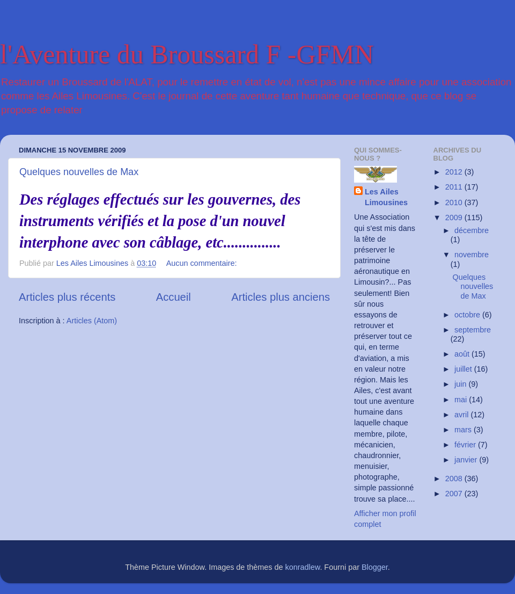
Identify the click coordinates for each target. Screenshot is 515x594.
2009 (455, 217)
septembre (472, 329)
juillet (464, 369)
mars (464, 429)
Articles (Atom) (92, 320)
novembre (471, 254)
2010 (455, 202)
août (463, 354)
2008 (455, 478)
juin (461, 384)
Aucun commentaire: (202, 263)
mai (461, 399)
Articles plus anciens (280, 297)
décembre (471, 230)
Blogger (375, 567)
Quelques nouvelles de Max (78, 171)
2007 (455, 493)
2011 (455, 187)
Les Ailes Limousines (386, 197)
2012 (455, 172)
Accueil (173, 297)
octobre (468, 314)
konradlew (302, 567)
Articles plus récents (67, 297)
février (466, 444)
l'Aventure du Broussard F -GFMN (187, 54)
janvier (466, 459)
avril (462, 414)
